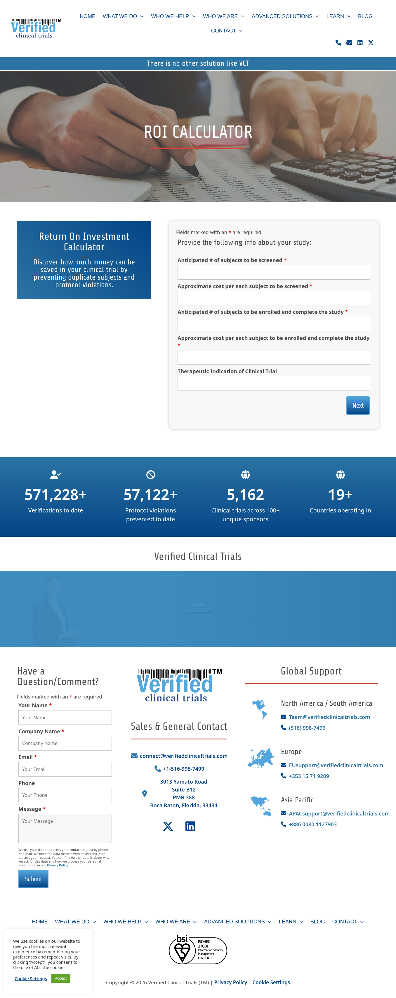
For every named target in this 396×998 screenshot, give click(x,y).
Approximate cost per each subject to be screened (245, 286)
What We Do (123, 16)
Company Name (41, 731)
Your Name (35, 705)
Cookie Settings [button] (271, 982)
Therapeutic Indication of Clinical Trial (227, 371)
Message (32, 808)
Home (87, 16)
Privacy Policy (57, 865)
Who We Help (173, 16)
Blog (365, 16)
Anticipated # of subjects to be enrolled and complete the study (263, 311)
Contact (227, 31)
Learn (338, 16)
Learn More (198, 603)
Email (27, 756)
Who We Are (223, 16)
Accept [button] (61, 978)
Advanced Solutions (285, 16)
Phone (26, 783)
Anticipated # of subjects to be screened (232, 260)
